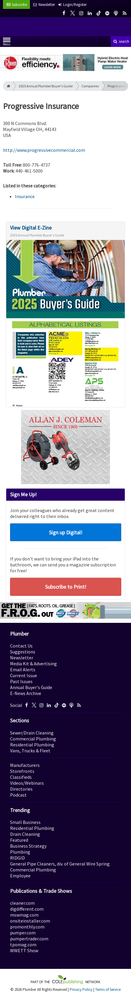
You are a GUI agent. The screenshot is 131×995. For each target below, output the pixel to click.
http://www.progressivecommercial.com (44, 150)
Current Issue (23, 675)
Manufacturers (25, 765)
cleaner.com (22, 903)
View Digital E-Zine (31, 227)
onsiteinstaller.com (30, 921)
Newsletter (21, 658)
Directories (21, 789)
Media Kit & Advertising (33, 664)
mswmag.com (24, 915)
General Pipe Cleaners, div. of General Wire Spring (60, 864)
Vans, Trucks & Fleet (30, 751)
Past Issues (21, 681)
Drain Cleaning (25, 834)
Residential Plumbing (32, 745)
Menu (6, 43)
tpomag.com (23, 944)
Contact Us (21, 646)
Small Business (25, 822)
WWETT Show (24, 950)
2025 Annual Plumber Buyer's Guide (46, 86)
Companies (90, 86)
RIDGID (17, 858)
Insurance (25, 196)
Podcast (18, 795)
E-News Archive (25, 693)
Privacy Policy (81, 989)
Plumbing (20, 852)
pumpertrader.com (29, 939)
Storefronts (22, 771)
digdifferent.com (27, 909)
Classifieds (21, 777)
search (121, 41)
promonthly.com (27, 927)
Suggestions (22, 652)
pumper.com (23, 933)
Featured (19, 840)
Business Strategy (28, 846)
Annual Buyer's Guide (31, 687)
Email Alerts (22, 669)
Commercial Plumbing (33, 739)
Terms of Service (108, 989)
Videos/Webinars (27, 783)
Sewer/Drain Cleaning (32, 733)
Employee (20, 876)
